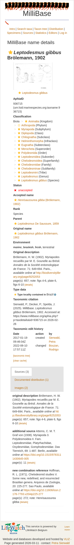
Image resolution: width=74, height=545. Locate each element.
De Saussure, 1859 (36, 223)
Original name (22, 228)
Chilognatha (26, 137)
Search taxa (24, 28)
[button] (10, 52)
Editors (53, 32)
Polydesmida (27, 152)
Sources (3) (22, 371)
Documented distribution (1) (32, 379)
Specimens (14, 32)
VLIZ (67, 539)
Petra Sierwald (61, 543)
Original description (26, 252)
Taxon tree (40, 28)
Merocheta (25, 148)
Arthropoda (26, 125)
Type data (19, 289)
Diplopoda (25, 133)
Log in (63, 32)
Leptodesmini (27, 172)
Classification (22, 116)
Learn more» (67, 528)
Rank (16, 208)
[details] (29, 284)
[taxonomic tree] (21, 355)
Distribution (56, 28)
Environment (21, 242)
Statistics (40, 32)
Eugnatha (25, 145)
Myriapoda (25, 129)
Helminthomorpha (30, 141)
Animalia (31, 121)
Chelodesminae (28, 168)
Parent (17, 218)
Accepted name (23, 195)
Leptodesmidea (28, 156)
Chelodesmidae (28, 164)
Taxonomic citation (25, 299)
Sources (28, 32)
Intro (12, 28)
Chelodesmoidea (29, 160)
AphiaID (18, 98)
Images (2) (21, 387)
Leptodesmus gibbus (34, 92)
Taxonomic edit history (28, 328)
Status (17, 185)
